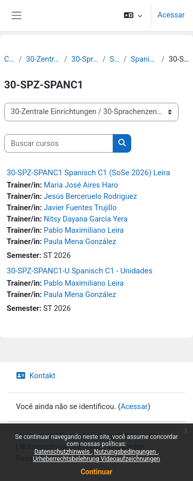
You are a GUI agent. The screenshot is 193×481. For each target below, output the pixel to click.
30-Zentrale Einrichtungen (43, 59)
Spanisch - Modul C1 (144, 59)
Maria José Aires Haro (81, 185)
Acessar (171, 15)
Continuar (97, 472)
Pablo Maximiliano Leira (84, 230)
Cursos (9, 59)
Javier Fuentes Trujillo (80, 207)
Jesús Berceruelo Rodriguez (90, 196)
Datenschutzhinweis (63, 451)
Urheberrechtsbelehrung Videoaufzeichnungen (96, 458)
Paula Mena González (80, 241)
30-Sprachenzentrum (85, 59)
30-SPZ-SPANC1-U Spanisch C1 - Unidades (79, 270)
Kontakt (36, 375)
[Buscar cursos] (58, 143)
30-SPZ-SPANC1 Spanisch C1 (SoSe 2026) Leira (88, 172)
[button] (133, 15)
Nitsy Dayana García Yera (86, 219)
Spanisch (114, 59)
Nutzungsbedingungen (125, 451)
